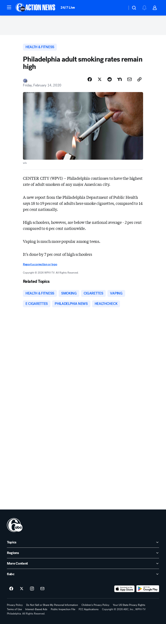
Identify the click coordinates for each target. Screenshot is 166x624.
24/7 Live (68, 7)
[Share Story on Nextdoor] (119, 79)
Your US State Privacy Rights (129, 605)
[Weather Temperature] (121, 7)
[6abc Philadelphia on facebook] (11, 588)
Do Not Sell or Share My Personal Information (52, 605)
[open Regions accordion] (83, 553)
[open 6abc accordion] (83, 574)
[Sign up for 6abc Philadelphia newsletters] (42, 588)
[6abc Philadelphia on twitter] (21, 588)
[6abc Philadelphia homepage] (35, 8)
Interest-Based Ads (36, 609)
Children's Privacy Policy (95, 605)
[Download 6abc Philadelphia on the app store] (124, 588)
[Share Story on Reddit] (109, 79)
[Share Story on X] (99, 79)
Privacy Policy (15, 605)
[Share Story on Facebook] (89, 79)
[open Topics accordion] (83, 542)
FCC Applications (89, 609)
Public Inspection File (63, 609)
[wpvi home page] (14, 525)
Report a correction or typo (40, 264)
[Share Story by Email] (129, 79)
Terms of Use (14, 609)
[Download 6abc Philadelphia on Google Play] (147, 588)
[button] (9, 7)
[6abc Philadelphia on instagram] (32, 588)
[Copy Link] (139, 79)
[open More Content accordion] (83, 563)
